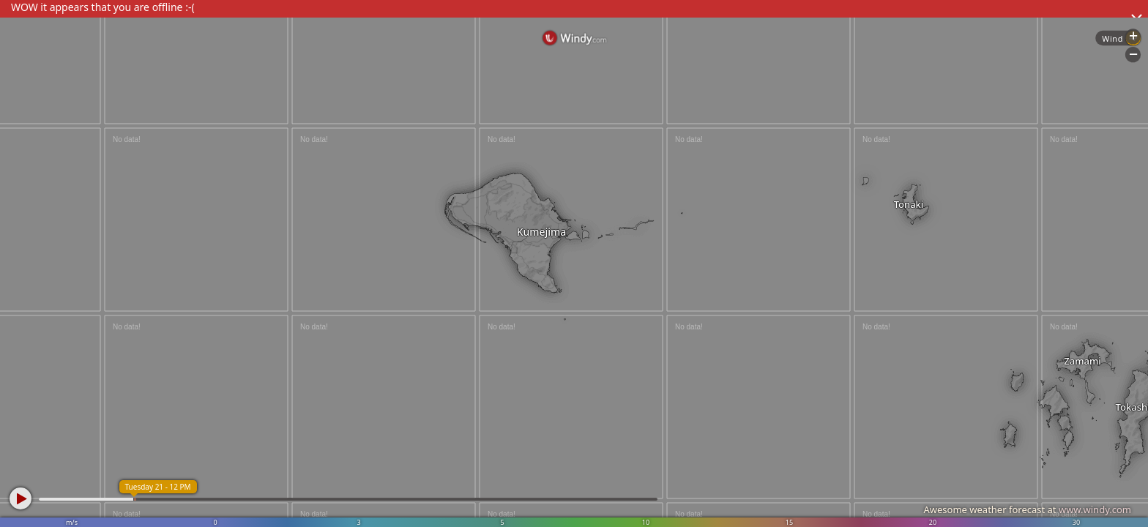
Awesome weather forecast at (1027, 509)
